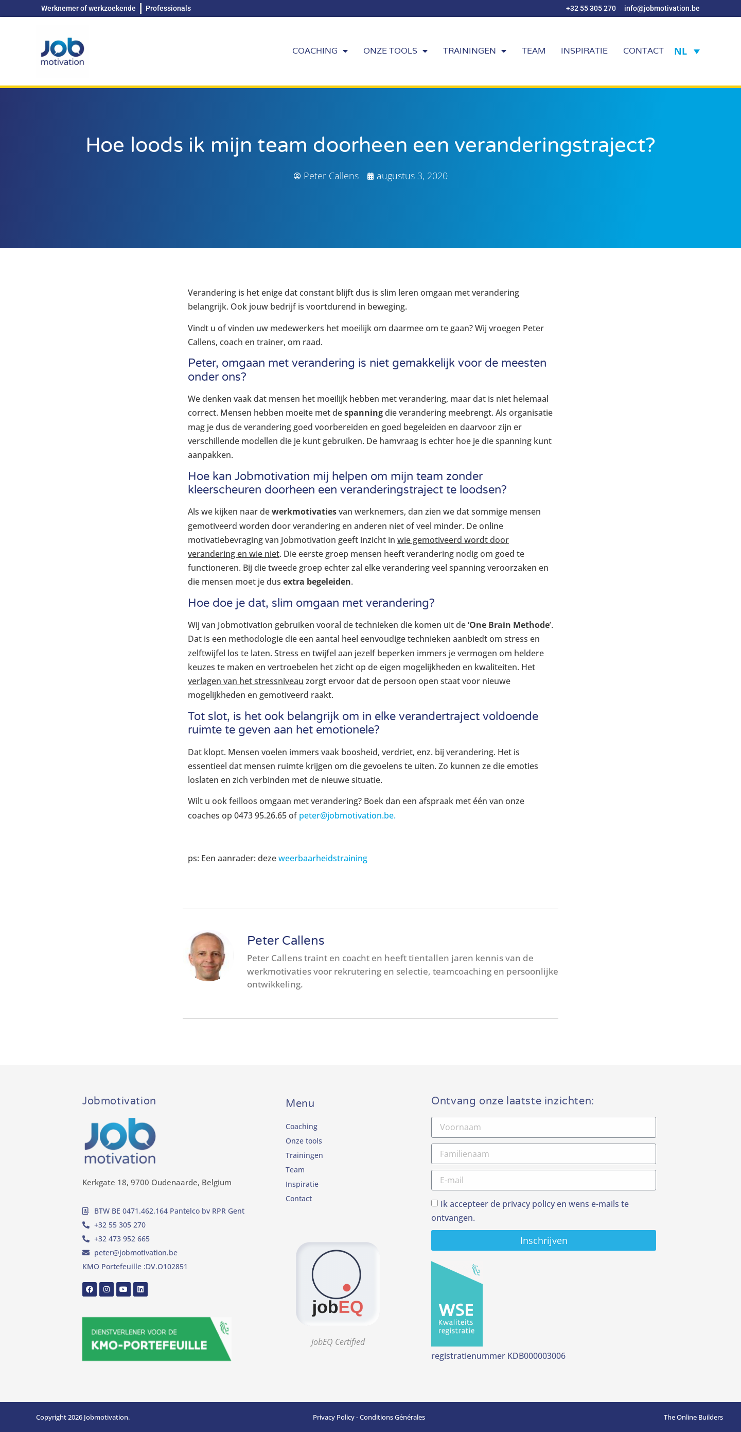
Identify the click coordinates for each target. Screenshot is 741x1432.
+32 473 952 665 (122, 1238)
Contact (643, 50)
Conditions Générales (392, 1417)
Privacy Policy (334, 1417)
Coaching (320, 51)
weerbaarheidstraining (322, 858)
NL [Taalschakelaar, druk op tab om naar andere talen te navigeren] (680, 51)
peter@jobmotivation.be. (348, 815)
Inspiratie (584, 50)
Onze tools (395, 51)
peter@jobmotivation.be (136, 1252)
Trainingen (474, 51)
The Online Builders (693, 1417)
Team (533, 50)
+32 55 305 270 (120, 1225)
